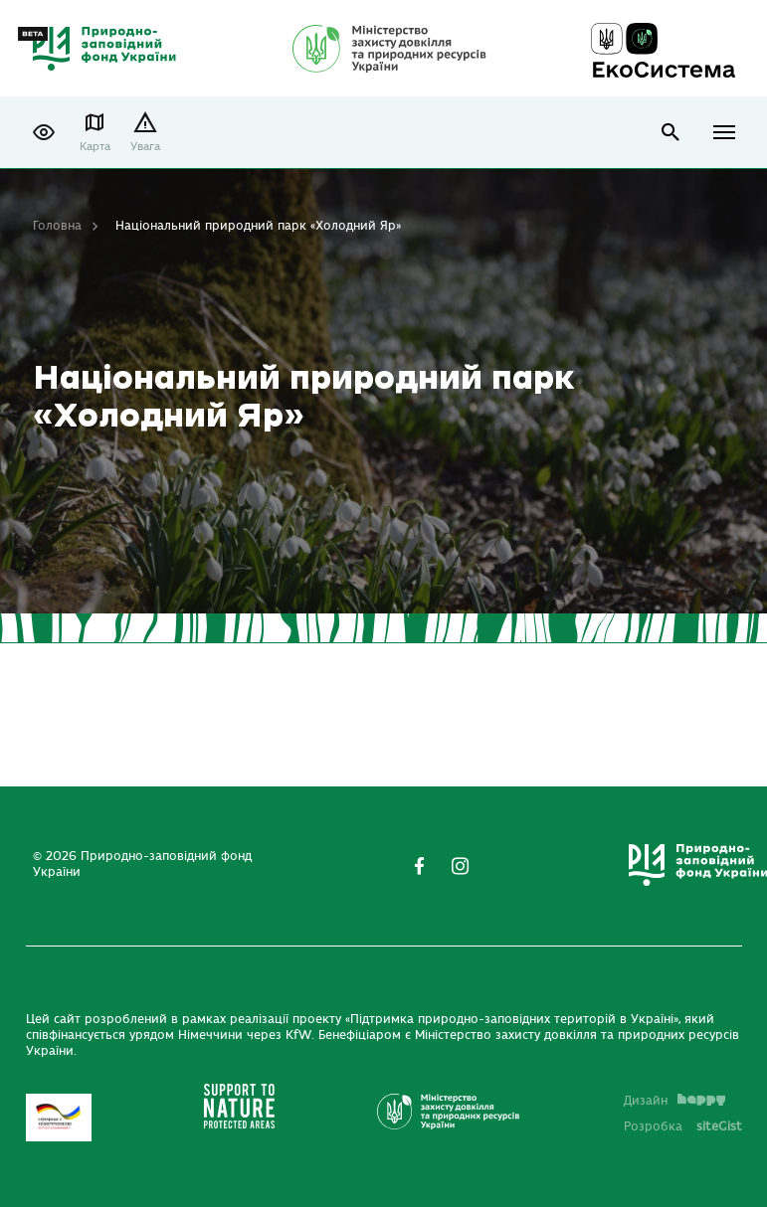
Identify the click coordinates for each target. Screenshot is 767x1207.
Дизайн (674, 1101)
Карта (95, 146)
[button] (44, 132)
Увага (145, 146)
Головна (57, 226)
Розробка (683, 1126)
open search (671, 132)
